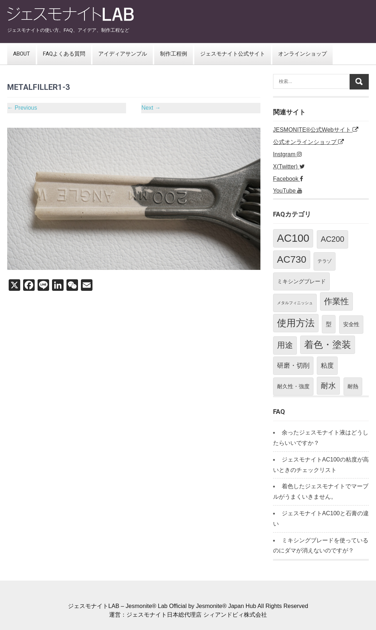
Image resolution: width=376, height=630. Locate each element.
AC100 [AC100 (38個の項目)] (293, 238)
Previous (22, 108)
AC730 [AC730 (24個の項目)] (291, 259)
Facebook (288, 179)
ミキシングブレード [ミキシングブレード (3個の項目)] (301, 281)
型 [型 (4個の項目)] (329, 324)
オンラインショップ (302, 54)
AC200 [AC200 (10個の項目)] (332, 239)
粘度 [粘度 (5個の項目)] (327, 365)
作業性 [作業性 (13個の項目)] (336, 301)
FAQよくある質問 (64, 54)
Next (150, 108)
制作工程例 (173, 54)
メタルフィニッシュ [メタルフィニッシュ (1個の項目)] (295, 303)
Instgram (287, 154)
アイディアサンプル (122, 54)
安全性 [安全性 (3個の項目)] (351, 324)
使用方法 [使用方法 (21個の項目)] (296, 323)
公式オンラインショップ (308, 142)
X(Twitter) (289, 166)
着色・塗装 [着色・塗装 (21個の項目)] (327, 345)
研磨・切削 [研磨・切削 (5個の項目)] (293, 365)
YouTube (287, 191)
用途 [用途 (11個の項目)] (285, 345)
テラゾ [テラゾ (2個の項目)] (324, 261)
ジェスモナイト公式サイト (232, 54)
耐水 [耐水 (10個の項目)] (328, 385)
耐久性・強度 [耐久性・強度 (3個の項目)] (293, 386)
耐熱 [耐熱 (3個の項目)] (352, 386)
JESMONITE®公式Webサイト (315, 130)
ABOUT (21, 54)
